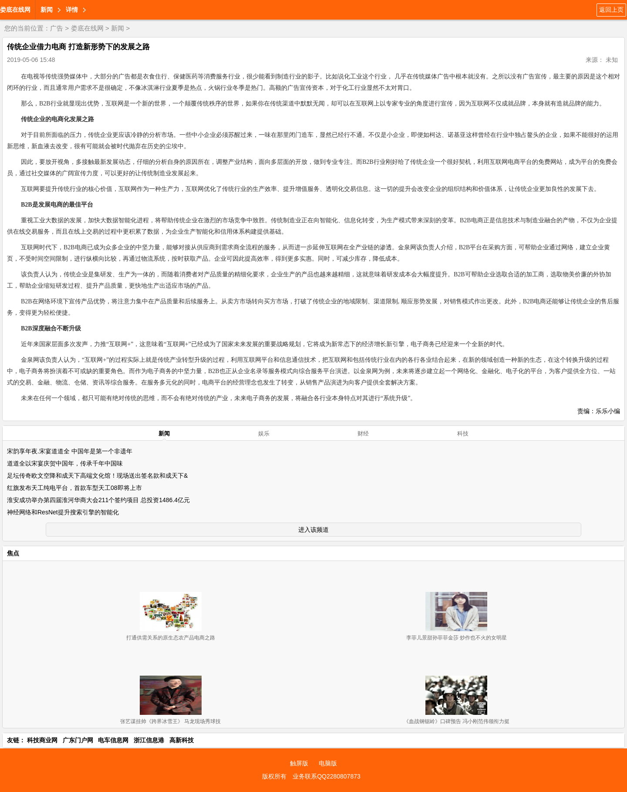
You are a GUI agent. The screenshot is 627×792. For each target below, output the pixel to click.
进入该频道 (313, 529)
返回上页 (611, 9)
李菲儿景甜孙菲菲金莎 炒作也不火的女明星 (456, 638)
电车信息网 (113, 740)
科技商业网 (42, 740)
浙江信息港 (149, 740)
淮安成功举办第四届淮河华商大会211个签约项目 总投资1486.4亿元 (98, 499)
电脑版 (328, 763)
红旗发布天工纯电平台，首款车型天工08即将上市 (74, 487)
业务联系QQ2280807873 (327, 776)
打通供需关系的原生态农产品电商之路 (170, 638)
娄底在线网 (15, 9)
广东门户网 (78, 740)
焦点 (13, 553)
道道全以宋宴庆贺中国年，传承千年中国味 (65, 463)
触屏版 (299, 763)
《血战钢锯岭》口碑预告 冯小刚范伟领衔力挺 (456, 721)
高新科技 (181, 740)
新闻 (46, 9)
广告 (56, 28)
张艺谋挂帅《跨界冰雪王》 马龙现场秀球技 (170, 721)
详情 (72, 9)
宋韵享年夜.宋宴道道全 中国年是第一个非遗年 (69, 451)
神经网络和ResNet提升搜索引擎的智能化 (63, 512)
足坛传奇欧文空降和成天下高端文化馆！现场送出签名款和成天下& (97, 475)
